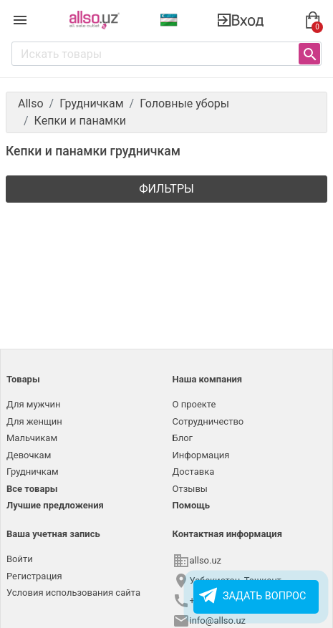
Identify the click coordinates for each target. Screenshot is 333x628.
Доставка (194, 471)
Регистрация (34, 576)
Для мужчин (33, 404)
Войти (19, 559)
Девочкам (28, 455)
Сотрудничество (208, 421)
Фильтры (166, 188)
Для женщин (34, 421)
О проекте (194, 404)
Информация (201, 455)
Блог (183, 438)
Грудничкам (32, 471)
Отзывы (190, 488)
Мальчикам (31, 438)
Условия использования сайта (73, 592)
